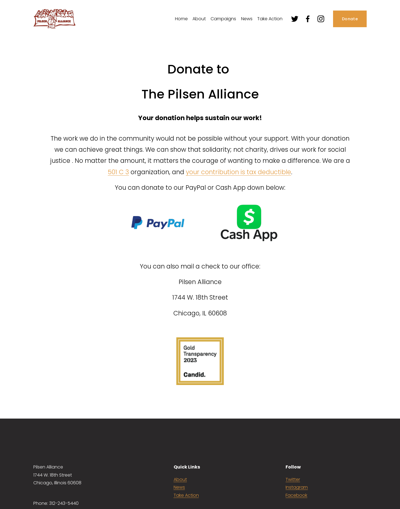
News (246, 19)
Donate (350, 19)
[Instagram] (321, 19)
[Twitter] (295, 19)
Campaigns (223, 19)
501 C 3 (118, 172)
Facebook (296, 495)
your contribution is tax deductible (238, 172)
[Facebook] (308, 19)
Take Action (269, 19)
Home (181, 19)
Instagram (297, 487)
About (180, 479)
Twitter (293, 479)
